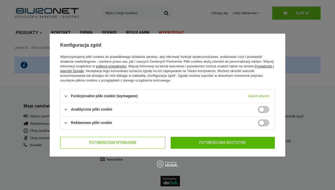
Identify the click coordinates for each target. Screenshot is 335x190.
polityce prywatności (111, 66)
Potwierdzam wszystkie (222, 142)
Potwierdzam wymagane (113, 142)
